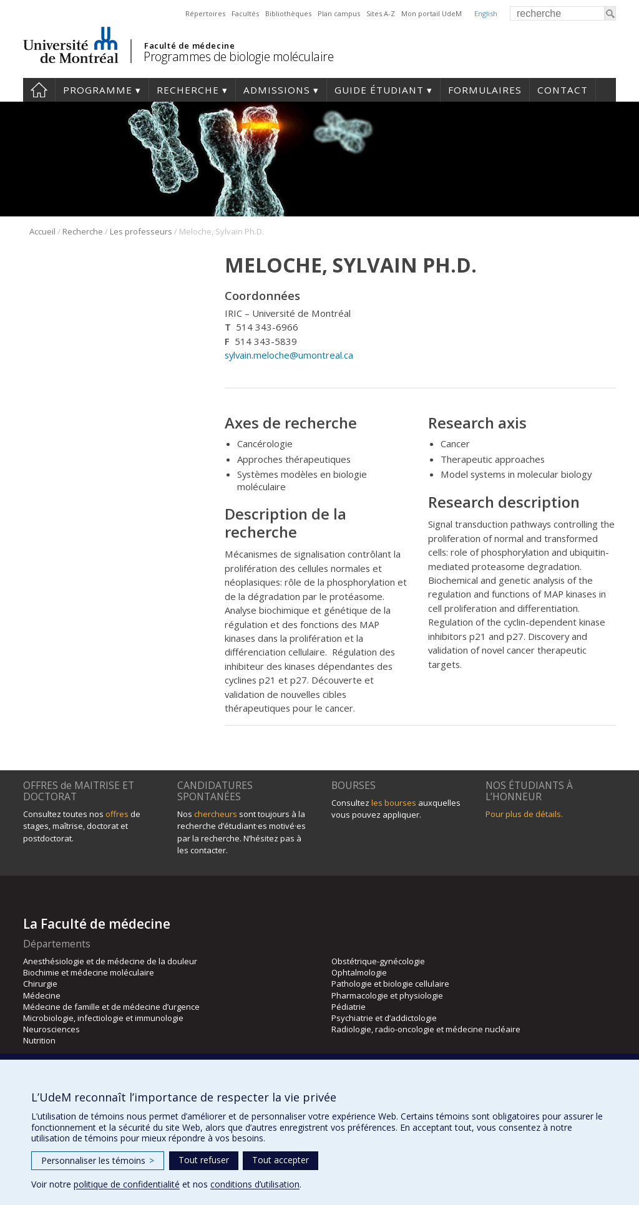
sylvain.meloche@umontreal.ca (289, 355)
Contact (562, 90)
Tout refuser (203, 1160)
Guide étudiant (379, 90)
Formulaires (485, 90)
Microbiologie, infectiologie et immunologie (103, 1018)
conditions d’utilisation (255, 1184)
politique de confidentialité (127, 1184)
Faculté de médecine (189, 45)
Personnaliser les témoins (97, 1160)
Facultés (245, 13)
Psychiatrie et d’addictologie (384, 1018)
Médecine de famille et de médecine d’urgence (111, 1006)
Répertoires (205, 13)
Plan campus (339, 13)
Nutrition (39, 1040)
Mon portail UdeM (431, 13)
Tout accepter (280, 1160)
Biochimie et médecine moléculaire (88, 972)
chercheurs (215, 814)
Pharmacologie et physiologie (387, 995)
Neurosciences (51, 1029)
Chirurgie (40, 983)
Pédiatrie (348, 1006)
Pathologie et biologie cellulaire (390, 983)
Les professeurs (141, 231)
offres (117, 814)
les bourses (393, 802)
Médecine (42, 995)
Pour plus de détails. (524, 814)
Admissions (276, 90)
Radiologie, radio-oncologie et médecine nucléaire (425, 1029)
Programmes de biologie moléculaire (238, 56)
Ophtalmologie (359, 972)
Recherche (188, 90)
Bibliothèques (288, 13)
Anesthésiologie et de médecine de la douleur (110, 961)
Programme (97, 90)
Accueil (39, 90)
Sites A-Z (380, 13)
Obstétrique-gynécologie (378, 961)
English (485, 13)
